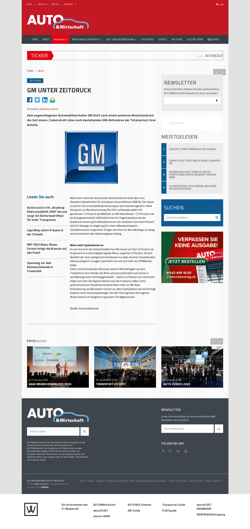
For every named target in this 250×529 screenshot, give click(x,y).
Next (222, 72)
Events (173, 480)
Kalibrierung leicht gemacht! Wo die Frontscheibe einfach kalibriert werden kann (192, 174)
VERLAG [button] (43, 4)
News (92, 480)
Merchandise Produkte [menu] (119, 480)
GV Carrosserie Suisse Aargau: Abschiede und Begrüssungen (192, 187)
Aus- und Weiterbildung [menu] (143, 480)
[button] (60, 39)
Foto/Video (162, 480)
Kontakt (218, 480)
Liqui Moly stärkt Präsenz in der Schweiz (192, 149)
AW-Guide (183, 480)
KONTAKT (69, 4)
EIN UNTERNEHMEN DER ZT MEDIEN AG (45, 480)
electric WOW (197, 480)
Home (84, 480)
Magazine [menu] (102, 480)
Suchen (213, 39)
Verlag (209, 480)
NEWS (41, 71)
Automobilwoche (88, 308)
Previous (216, 72)
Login (220, 4)
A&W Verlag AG (42, 484)
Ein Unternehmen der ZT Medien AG (74, 507)
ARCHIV (55, 4)
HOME (29, 4)
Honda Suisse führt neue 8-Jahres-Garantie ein (194, 162)
